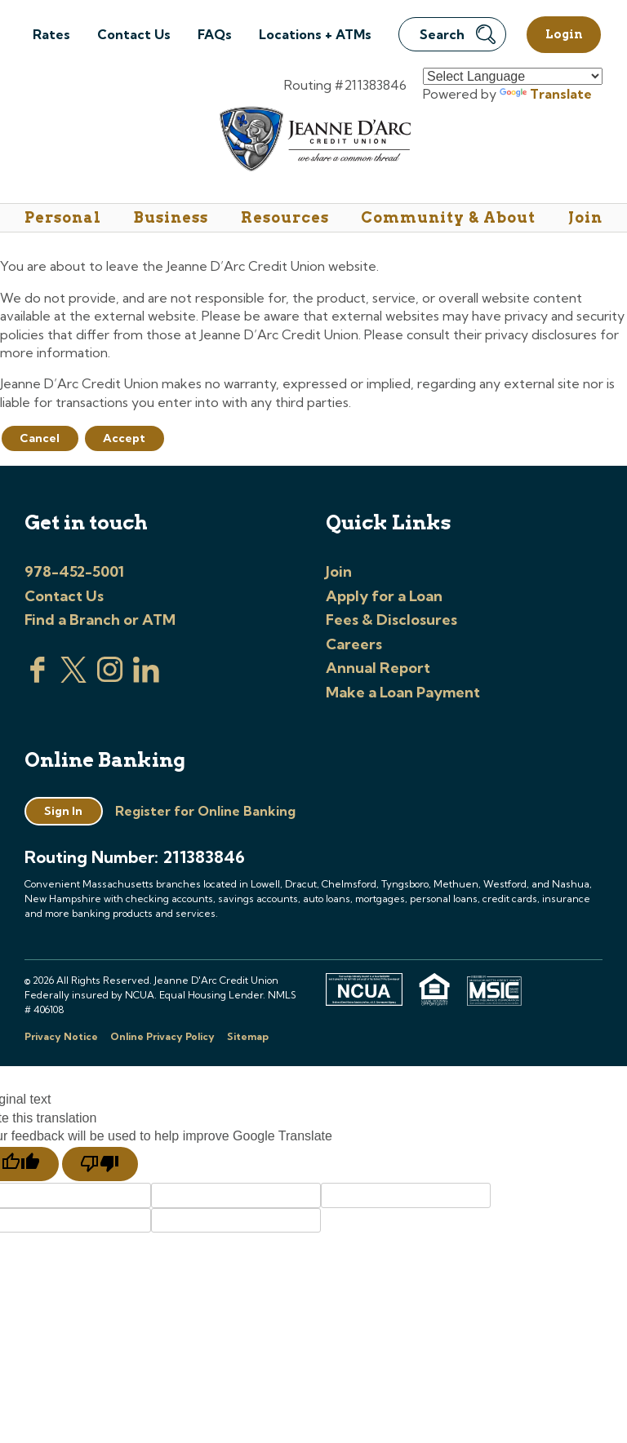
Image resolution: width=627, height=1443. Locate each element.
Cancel (40, 438)
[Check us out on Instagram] (110, 678)
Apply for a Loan (384, 595)
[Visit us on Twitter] (73, 678)
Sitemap (248, 1036)
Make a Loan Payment (403, 692)
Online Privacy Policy (162, 1036)
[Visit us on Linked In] (146, 678)
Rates (51, 34)
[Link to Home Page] (314, 141)
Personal (62, 217)
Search (458, 34)
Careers (354, 644)
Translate (546, 94)
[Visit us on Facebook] (37, 678)
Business (171, 217)
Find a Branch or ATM (100, 619)
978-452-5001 (74, 571)
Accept (124, 438)
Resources (285, 217)
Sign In (63, 810)
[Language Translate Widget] (513, 76)
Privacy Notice (61, 1036)
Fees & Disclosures (391, 619)
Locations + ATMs (315, 34)
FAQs (215, 34)
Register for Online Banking (205, 811)
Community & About (448, 217)
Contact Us (134, 34)
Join (585, 217)
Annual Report (378, 667)
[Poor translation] (100, 1164)
